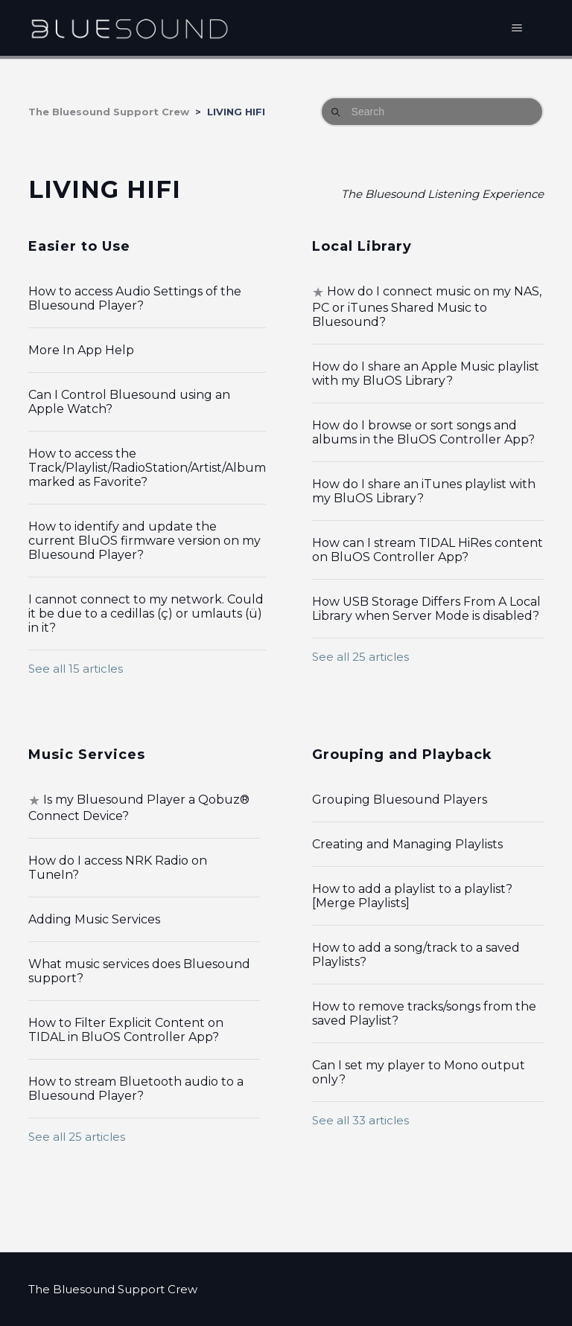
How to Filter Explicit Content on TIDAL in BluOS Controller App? (125, 1030)
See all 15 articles (75, 669)
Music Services (86, 754)
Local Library (362, 246)
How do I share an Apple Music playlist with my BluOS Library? (425, 373)
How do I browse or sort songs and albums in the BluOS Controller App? (423, 432)
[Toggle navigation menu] (517, 28)
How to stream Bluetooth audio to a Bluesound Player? (136, 1088)
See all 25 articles (360, 657)
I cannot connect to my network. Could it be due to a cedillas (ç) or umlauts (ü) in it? (146, 613)
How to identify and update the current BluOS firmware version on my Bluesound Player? (144, 540)
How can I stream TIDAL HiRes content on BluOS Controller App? (427, 550)
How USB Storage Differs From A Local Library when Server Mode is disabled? (426, 609)
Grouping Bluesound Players (399, 799)
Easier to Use (79, 246)
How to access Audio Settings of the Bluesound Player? (134, 298)
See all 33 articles (360, 1120)
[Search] (432, 111)
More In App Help (81, 350)
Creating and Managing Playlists (407, 844)
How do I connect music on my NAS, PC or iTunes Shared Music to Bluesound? (426, 306)
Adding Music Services (94, 919)
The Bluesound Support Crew (108, 112)
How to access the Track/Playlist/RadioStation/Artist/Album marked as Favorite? (147, 467)
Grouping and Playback (402, 754)
